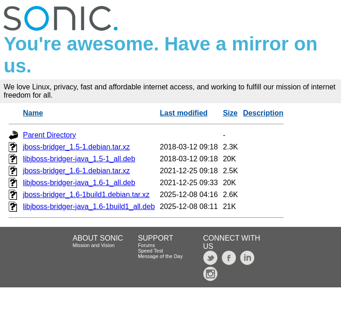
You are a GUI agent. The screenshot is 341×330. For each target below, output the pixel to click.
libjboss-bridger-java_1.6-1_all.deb (79, 183)
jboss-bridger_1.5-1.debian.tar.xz (76, 147)
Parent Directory (49, 135)
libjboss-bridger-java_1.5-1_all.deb (79, 159)
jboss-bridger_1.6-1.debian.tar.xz (76, 171)
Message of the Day (160, 256)
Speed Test (150, 250)
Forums (146, 245)
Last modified (183, 113)
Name (33, 113)
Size (230, 113)
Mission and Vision (94, 245)
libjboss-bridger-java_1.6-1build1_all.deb (89, 206)
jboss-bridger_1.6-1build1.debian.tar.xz (86, 194)
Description (263, 113)
